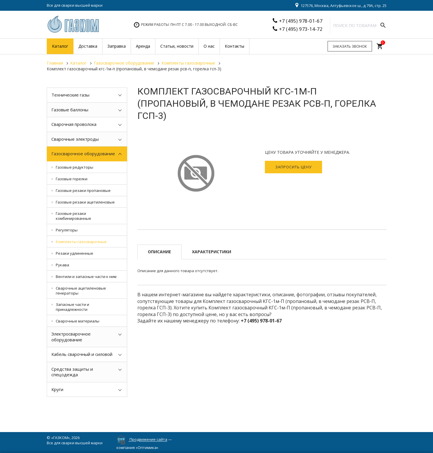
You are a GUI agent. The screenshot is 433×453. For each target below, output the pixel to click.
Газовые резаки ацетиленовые (85, 202)
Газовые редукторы (74, 167)
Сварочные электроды (75, 139)
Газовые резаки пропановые (83, 190)
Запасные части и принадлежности (72, 307)
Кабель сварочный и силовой (81, 354)
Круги (57, 389)
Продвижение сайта (148, 439)
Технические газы (70, 95)
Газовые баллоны (69, 110)
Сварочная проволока (73, 124)
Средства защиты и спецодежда (72, 372)
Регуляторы (67, 230)
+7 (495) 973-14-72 (301, 29)
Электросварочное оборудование (71, 337)
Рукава (62, 264)
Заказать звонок (350, 46)
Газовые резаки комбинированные (73, 216)
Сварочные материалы (77, 321)
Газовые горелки (71, 178)
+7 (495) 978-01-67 (301, 21)
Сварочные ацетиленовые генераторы (81, 291)
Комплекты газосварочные (81, 241)
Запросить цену (293, 167)
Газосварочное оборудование (83, 153)
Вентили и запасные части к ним (86, 276)
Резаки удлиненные (74, 253)
